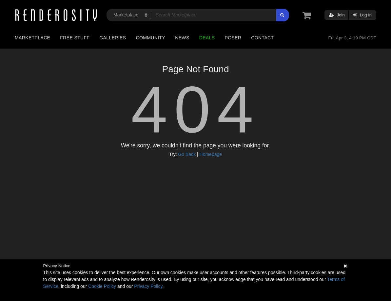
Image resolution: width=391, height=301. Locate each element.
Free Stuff (74, 37)
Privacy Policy (148, 286)
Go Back (187, 154)
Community (151, 37)
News (182, 37)
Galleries (112, 37)
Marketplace (32, 37)
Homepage (211, 154)
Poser (233, 37)
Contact (262, 37)
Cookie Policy (102, 286)
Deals (207, 37)
